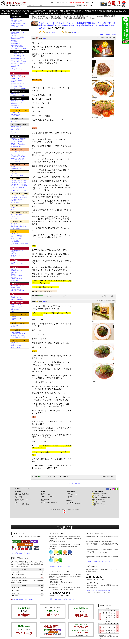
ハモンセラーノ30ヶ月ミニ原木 (18, 184)
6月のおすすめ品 (4, 10)
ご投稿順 (113, 34)
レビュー (93, 18)
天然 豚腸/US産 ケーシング (17, 168)
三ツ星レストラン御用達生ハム (101, 497)
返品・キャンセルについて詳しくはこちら (62, 599)
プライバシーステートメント (48, 494)
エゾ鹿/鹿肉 (108, 11)
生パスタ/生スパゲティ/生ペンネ (19, 335)
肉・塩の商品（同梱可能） (17, 140)
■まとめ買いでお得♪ (16, 107)
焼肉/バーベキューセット (17, 60)
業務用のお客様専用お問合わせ (49, 502)
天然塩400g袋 (14, 342)
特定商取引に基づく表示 (47, 496)
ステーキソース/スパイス (17, 70)
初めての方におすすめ (16, 103)
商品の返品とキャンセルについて (24, 499)
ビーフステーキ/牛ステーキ (17, 55)
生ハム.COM (69, 502)
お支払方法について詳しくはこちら (22, 553)
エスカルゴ (13, 319)
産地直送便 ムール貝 (76, 10)
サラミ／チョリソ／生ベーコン (73, 11)
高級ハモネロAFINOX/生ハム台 (18, 226)
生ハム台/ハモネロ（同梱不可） (18, 144)
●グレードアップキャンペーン (18, 235)
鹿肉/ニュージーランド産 (17, 263)
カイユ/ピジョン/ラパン (16, 308)
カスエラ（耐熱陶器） (16, 228)
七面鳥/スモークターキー (17, 306)
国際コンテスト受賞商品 (17, 155)
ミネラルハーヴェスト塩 (57, 13)
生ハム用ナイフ (14, 223)
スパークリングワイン (16, 240)
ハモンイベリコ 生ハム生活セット (19, 197)
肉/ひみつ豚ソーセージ (16, 133)
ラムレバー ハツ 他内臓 (16, 275)
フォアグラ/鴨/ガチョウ (16, 289)
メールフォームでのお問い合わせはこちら (98, 590)
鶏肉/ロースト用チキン (16, 304)
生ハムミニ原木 (33, 11)
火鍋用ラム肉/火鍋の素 (16, 279)
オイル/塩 (13, 326)
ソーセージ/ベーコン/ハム (19, 149)
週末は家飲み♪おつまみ (16, 20)
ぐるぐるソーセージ (16, 153)
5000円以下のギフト (16, 126)
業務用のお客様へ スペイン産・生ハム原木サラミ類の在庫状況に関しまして (27, 10)
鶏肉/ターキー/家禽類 (8, 13)
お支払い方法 (18, 496)
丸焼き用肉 (13, 66)
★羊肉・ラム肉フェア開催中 (18, 100)
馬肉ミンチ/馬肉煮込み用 (17, 299)
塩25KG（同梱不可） (16, 146)
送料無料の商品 (108, 10)
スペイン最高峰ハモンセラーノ (101, 499)
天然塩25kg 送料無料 (16, 347)
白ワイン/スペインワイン (17, 238)
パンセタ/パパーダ (15, 216)
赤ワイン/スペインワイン (17, 237)
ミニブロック (14, 218)
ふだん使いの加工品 (16, 114)
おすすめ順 (107, 34)
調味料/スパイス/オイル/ (36, 13)
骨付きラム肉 (14, 272)
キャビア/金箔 (14, 316)
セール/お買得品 (51, 10)
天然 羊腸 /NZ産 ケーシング (17, 166)
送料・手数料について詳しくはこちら (23, 599)
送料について (18, 498)
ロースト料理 (14, 42)
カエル (12, 311)
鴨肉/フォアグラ (123, 11)
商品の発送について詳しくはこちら (60, 566)
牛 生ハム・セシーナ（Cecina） (18, 88)
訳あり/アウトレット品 (16, 102)
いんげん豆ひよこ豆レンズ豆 (18, 337)
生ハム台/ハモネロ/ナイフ (88, 11)
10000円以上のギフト (16, 129)
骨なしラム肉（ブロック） (17, 274)
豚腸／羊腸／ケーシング (19, 11)
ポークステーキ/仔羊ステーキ (18, 57)
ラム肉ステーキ (14, 269)
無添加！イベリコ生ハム (17, 25)
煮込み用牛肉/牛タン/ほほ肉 (17, 83)
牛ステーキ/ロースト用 (16, 78)
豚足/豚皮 (13, 256)
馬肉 (1, 13)
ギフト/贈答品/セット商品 (88, 10)
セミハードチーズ (15, 173)
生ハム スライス (15, 207)
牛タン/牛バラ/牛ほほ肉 (16, 80)
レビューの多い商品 (71, 494)
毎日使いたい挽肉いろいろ (17, 32)
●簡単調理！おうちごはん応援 (18, 95)
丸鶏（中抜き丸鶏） (16, 309)
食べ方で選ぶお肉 (99, 10)
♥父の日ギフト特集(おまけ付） (18, 23)
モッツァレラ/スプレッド (17, 175)
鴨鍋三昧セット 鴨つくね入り (18, 290)
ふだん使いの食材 (15, 115)
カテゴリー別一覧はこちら (73, 483)
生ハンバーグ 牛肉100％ (17, 86)
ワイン (97, 11)
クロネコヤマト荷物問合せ (22, 504)
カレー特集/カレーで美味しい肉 (18, 37)
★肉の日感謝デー (15, 93)
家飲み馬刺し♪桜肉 (15, 22)
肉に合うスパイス (15, 280)
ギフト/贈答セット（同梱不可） (18, 138)
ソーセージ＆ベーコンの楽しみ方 (101, 493)
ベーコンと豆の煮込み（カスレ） (19, 48)
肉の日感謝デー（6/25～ (69, 13)
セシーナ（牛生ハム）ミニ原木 (18, 190)
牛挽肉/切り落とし (15, 81)
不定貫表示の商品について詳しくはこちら (98, 561)
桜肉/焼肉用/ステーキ (16, 297)
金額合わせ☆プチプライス (17, 105)
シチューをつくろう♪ (16, 35)
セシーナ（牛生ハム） (16, 26)
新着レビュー (69, 493)
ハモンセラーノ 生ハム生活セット (19, 196)
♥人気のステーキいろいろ (17, 53)
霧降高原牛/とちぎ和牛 (16, 75)
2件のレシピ (75, 32)
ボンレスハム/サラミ (16, 161)
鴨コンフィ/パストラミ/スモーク (19, 286)
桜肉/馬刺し (13, 296)
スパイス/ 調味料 (15, 325)
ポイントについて (19, 502)
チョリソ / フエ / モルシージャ (18, 214)
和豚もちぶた (14, 252)
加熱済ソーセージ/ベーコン (17, 158)
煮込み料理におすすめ (16, 38)
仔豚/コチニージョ (15, 255)
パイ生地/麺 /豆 (46, 13)
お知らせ (68, 498)
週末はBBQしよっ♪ (15, 18)
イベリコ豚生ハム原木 (16, 199)
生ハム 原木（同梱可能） (17, 141)
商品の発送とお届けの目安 (22, 494)
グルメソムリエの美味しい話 (74, 503)
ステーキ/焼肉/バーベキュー (119, 10)
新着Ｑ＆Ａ (69, 496)
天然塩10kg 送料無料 (16, 345)
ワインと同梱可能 (15, 241)
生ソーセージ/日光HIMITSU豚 (18, 156)
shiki (44, 38)
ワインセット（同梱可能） (17, 143)
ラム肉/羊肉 (115, 11)
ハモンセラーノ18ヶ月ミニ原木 (18, 180)
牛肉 (101, 11)
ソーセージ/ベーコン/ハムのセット (19, 151)
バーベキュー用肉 (15, 65)
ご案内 (42, 500)
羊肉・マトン (14, 277)
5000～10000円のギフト (17, 128)
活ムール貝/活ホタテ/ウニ (17, 121)
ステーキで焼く (14, 33)
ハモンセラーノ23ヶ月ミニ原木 (18, 182)
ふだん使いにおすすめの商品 (63, 10)
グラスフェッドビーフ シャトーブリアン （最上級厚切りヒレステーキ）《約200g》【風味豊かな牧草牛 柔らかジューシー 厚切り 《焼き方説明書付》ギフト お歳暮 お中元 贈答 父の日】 (76, 25)
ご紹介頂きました (97, 495)
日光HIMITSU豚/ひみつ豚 (17, 250)
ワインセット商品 (15, 233)
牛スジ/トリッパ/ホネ (16, 85)
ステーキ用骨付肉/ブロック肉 (18, 58)
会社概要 (43, 493)
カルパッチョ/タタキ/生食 (17, 46)
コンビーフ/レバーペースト (17, 159)
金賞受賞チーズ (97, 503)
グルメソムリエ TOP (38, 16)
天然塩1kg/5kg (14, 344)
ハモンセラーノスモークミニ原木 (19, 185)
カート (109, 5)
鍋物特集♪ (13, 40)
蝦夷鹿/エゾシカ (15, 262)
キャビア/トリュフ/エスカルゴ (22, 13)
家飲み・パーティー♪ (16, 43)
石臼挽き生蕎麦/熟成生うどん (18, 333)
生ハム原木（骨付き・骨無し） (45, 11)
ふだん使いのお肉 (15, 112)
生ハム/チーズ (14, 131)
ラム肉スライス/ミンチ (16, 270)
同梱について (18, 501)
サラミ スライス (15, 209)
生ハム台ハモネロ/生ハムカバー (18, 225)
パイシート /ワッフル (16, 332)
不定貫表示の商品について (22, 493)
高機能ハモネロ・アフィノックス (101, 505)
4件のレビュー (53, 32)
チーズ (27, 11)
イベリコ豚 (13, 253)
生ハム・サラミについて (99, 501)
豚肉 (104, 11)
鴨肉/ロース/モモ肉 (15, 287)
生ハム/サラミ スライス (59, 11)
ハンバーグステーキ (16, 68)
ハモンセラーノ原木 (16, 200)
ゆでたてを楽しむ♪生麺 (16, 45)
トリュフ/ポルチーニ (16, 318)
